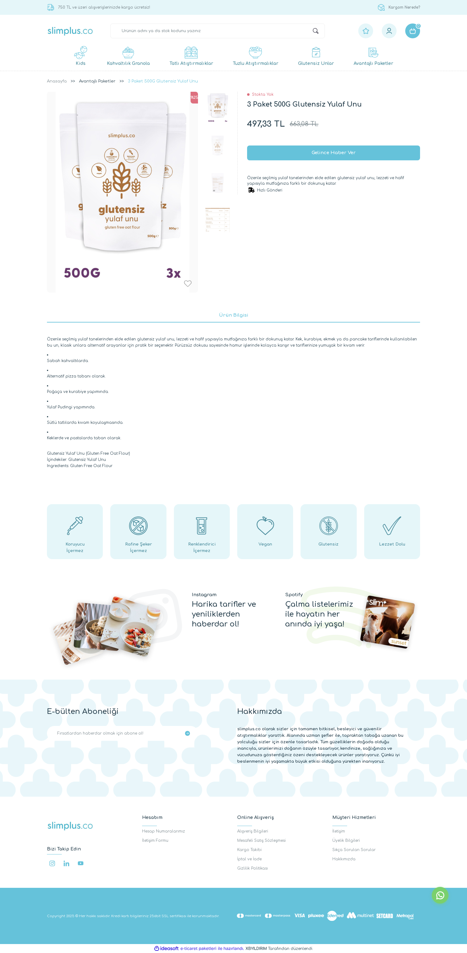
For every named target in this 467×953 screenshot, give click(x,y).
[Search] (217, 30)
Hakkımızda (344, 859)
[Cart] (412, 30)
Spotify (294, 594)
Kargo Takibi (249, 850)
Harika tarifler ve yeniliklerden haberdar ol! (224, 614)
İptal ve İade (249, 859)
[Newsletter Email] (122, 733)
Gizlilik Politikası (252, 868)
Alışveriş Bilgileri (252, 831)
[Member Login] (389, 30)
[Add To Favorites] (188, 284)
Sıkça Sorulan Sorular (354, 850)
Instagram (204, 594)
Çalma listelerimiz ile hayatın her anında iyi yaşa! (319, 614)
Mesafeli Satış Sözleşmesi (261, 840)
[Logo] (70, 31)
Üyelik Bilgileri (346, 840)
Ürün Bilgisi (233, 315)
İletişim (338, 831)
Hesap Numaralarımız (163, 831)
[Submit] (187, 733)
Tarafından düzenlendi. (279, 949)
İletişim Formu (155, 840)
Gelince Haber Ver (334, 152)
